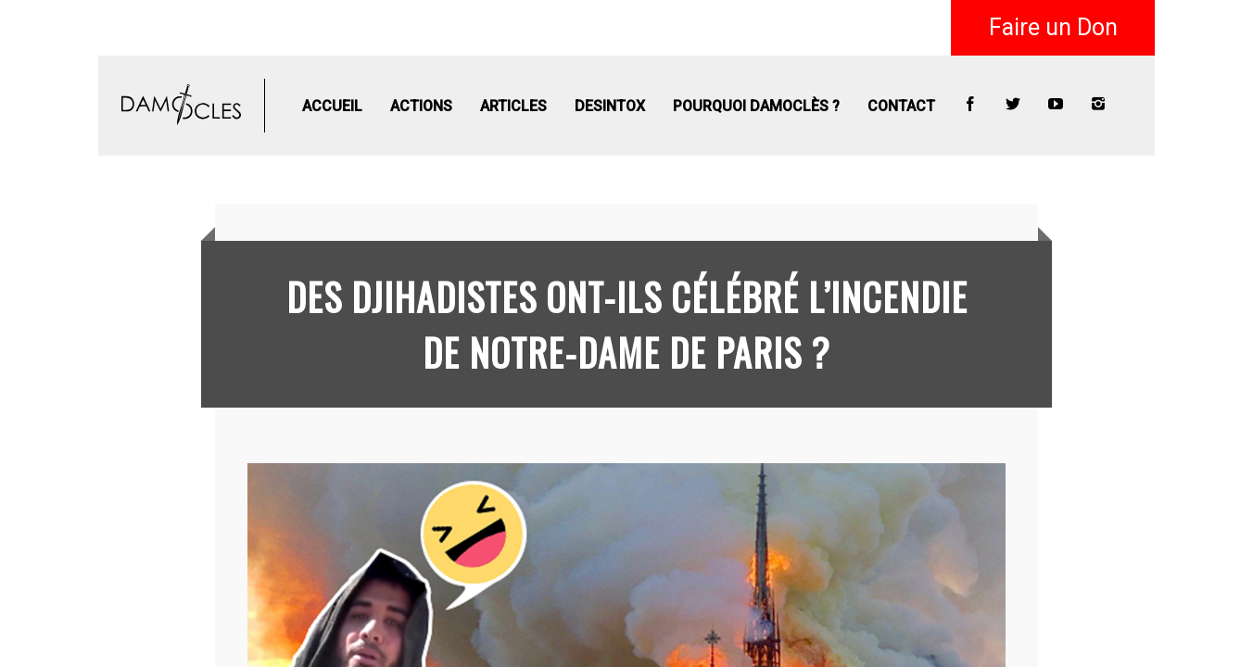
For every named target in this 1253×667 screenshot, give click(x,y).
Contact (901, 106)
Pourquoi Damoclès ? (756, 106)
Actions (421, 106)
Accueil (332, 106)
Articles (513, 106)
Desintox (610, 106)
